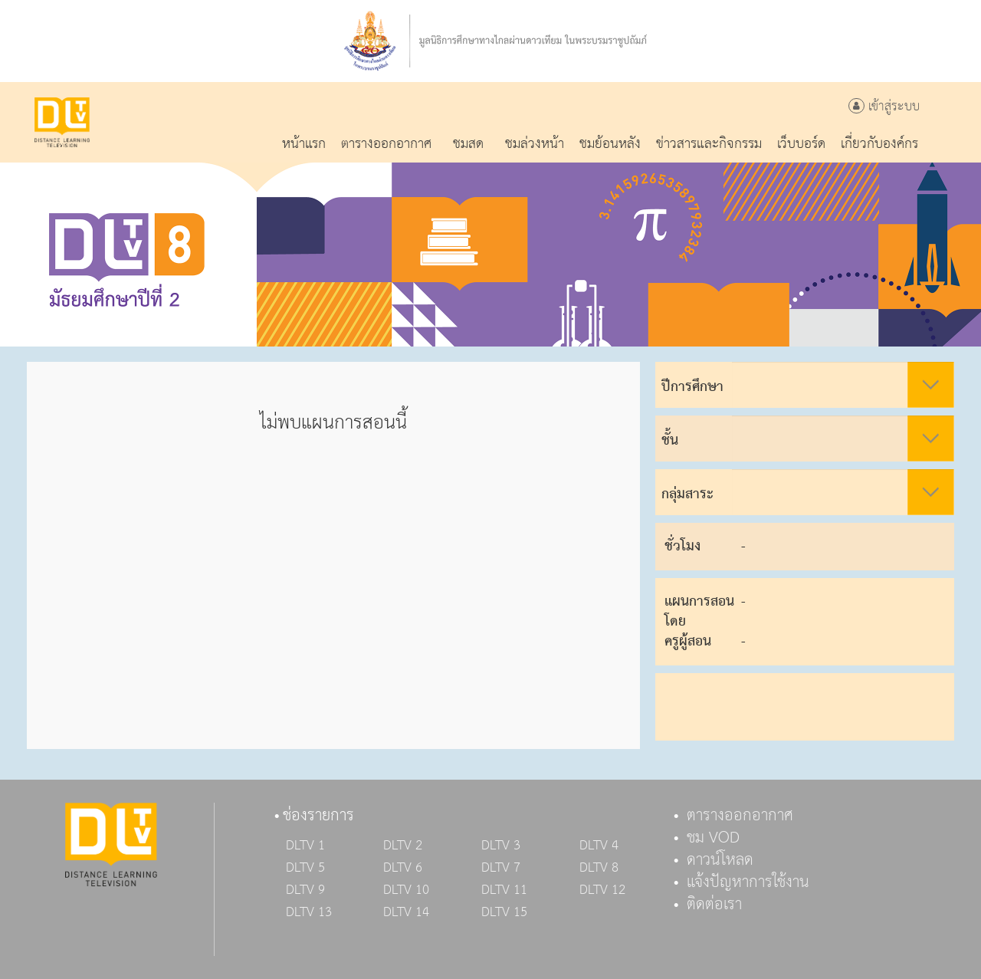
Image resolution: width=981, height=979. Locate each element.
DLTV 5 (305, 868)
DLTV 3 (500, 846)
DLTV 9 (305, 890)
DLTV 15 (504, 912)
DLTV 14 (406, 912)
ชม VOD (713, 838)
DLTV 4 (598, 846)
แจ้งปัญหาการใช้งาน (748, 882)
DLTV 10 (406, 890)
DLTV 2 (402, 846)
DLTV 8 (598, 868)
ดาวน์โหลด (720, 860)
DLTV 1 (305, 846)
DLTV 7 (500, 868)
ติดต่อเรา (714, 904)
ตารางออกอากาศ (740, 815)
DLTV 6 (402, 868)
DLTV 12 (602, 890)
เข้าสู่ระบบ (884, 107)
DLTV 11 (504, 890)
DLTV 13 (309, 912)
